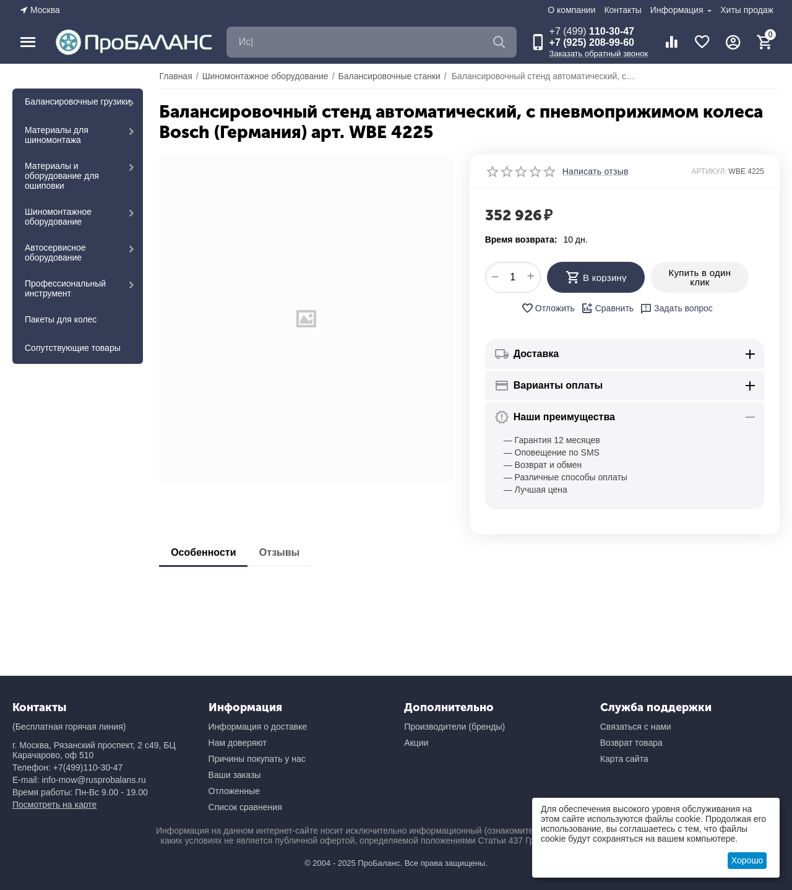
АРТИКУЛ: (709, 171)
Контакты (622, 10)
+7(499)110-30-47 (88, 767)
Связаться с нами (635, 727)
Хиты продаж (746, 10)
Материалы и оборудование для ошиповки (62, 176)
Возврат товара (631, 743)
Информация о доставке (258, 727)
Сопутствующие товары (73, 348)
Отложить (548, 308)
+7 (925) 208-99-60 (591, 42)
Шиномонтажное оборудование (58, 217)
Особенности (203, 552)
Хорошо (747, 860)
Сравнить (607, 308)
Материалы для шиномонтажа (56, 135)
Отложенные (234, 791)
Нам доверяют (238, 743)
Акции (416, 743)
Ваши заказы (235, 775)
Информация (678, 10)
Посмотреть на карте (54, 805)
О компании (571, 10)
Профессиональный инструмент (65, 288)
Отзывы (282, 552)
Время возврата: (521, 239)
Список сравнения (245, 807)
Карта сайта (624, 759)
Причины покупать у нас (257, 759)
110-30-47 (591, 31)
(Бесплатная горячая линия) (69, 727)
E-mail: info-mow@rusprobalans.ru (79, 780)
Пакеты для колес (61, 319)
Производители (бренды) (454, 727)
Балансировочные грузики (78, 101)
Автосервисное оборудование (55, 252)
